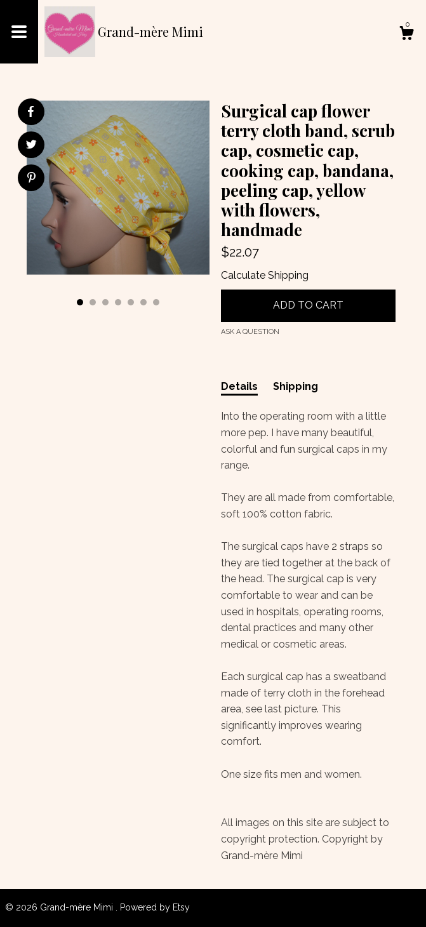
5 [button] (131, 302)
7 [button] (156, 302)
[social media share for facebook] (30, 112)
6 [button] (143, 302)
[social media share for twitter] (31, 146)
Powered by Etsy (155, 907)
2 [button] (93, 302)
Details (239, 386)
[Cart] (406, 34)
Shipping (295, 386)
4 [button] (118, 302)
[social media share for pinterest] (31, 179)
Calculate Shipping (265, 275)
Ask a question (250, 332)
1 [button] (80, 302)
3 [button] (105, 302)
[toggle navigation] (19, 31)
